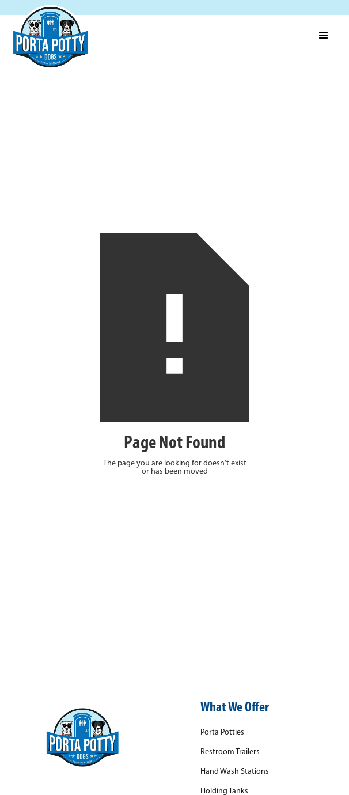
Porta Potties (222, 733)
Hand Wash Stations (234, 772)
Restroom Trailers (230, 752)
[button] (323, 36)
